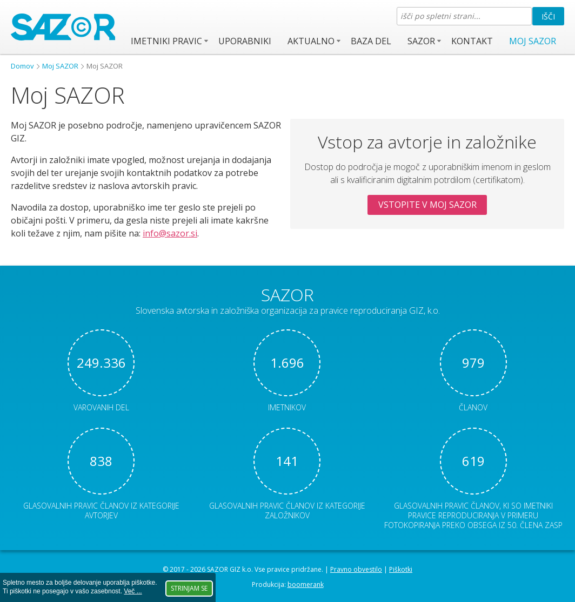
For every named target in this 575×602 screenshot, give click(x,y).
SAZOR (421, 41)
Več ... (133, 591)
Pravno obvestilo (356, 569)
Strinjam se (189, 588)
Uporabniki (244, 41)
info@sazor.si (170, 233)
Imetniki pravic (166, 41)
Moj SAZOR (532, 41)
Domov (22, 66)
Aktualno (311, 41)
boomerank (306, 584)
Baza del (371, 41)
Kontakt (472, 41)
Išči (548, 16)
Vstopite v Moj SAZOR (427, 205)
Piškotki (400, 569)
